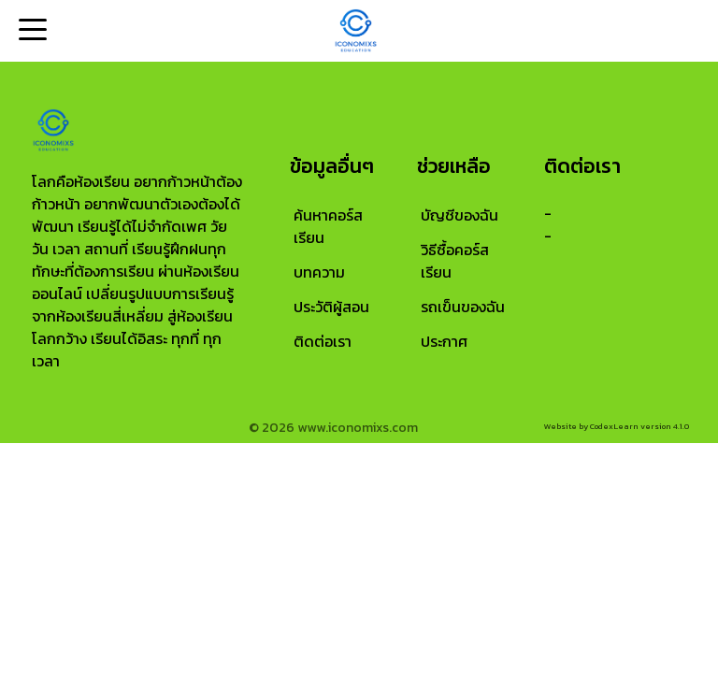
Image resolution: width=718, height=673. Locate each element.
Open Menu (31, 31)
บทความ (319, 272)
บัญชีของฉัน (459, 215)
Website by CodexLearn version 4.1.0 (616, 426)
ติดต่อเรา (323, 341)
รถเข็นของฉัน (463, 306)
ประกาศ (444, 341)
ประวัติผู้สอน (331, 306)
